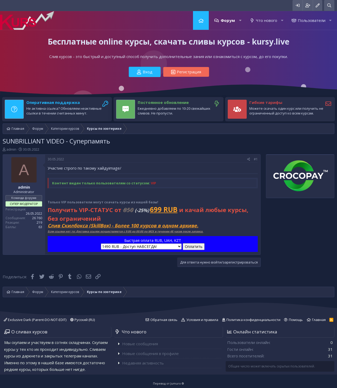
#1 (256, 159)
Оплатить (193, 246)
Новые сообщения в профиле (150, 353)
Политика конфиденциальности (253, 319)
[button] (240, 20)
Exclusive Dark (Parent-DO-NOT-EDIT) (35, 319)
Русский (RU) (82, 319)
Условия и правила (202, 319)
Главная (201, 20)
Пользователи (311, 20)
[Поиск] (329, 5)
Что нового (266, 20)
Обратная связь (163, 319)
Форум (228, 20)
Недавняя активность (143, 363)
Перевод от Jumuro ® (168, 383)
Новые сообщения (140, 343)
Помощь (296, 319)
